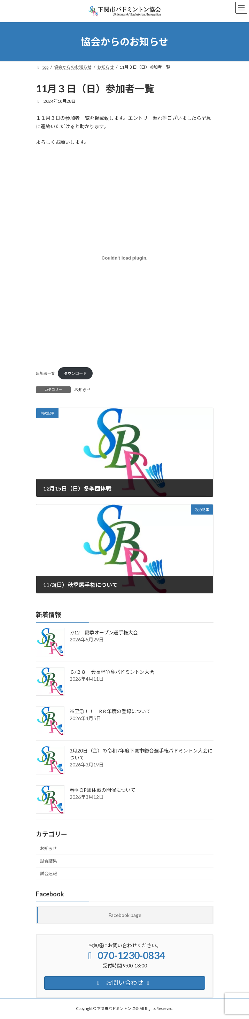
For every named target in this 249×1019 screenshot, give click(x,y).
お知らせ (82, 389)
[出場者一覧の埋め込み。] (124, 258)
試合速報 (48, 873)
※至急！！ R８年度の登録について (110, 711)
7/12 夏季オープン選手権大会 (104, 632)
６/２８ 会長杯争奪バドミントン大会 (112, 672)
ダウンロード (75, 373)
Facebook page (124, 915)
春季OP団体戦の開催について (102, 790)
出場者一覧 (45, 373)
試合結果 (48, 861)
